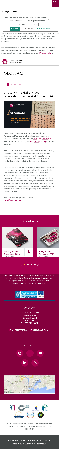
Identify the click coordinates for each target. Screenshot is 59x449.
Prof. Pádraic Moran (42, 138)
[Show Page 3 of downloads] (31, 264)
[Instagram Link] (19, 353)
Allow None (29, 28)
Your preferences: (36, 21)
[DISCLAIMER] (14, 440)
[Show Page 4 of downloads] (34, 264)
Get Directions (19, 330)
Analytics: (23, 24)
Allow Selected (44, 28)
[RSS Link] (35, 362)
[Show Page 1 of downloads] (24, 264)
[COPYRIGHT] (45, 440)
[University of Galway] (12, 62)
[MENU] (55, 3)
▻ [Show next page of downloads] (38, 264)
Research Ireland (38, 141)
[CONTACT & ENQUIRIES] (23, 443)
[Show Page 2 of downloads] (27, 264)
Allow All (16, 28)
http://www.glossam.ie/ (14, 200)
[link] (12, 407)
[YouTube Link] (40, 353)
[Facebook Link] (30, 353)
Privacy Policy (45, 53)
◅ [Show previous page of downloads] (21, 264)
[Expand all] (29, 84)
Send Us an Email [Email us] (41, 330)
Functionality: (16, 21)
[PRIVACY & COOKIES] (30, 440)
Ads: (35, 24)
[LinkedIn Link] (24, 362)
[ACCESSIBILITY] (40, 443)
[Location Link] (29, 391)
